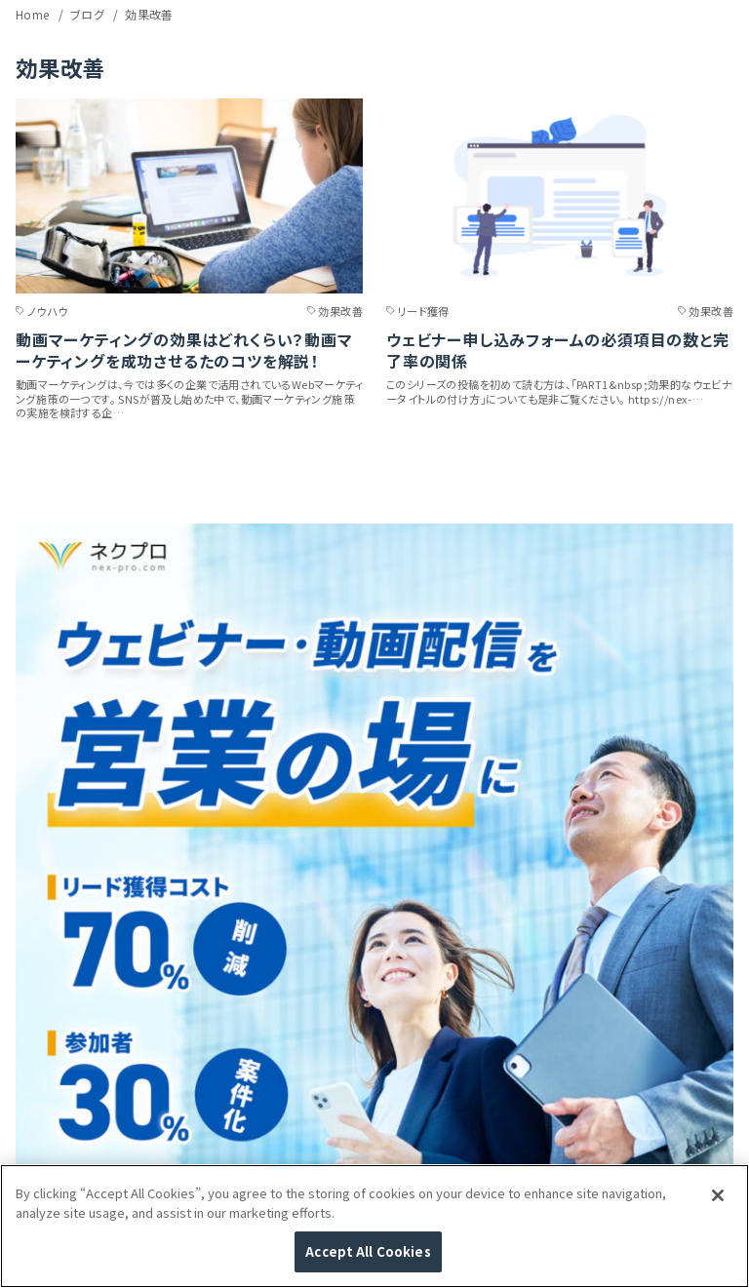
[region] (374, 1226)
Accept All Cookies (367, 1251)
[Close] (717, 1195)
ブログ (89, 14)
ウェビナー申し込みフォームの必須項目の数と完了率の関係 (557, 350)
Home (34, 14)
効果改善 (149, 14)
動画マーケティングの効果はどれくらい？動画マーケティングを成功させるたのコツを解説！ (184, 350)
